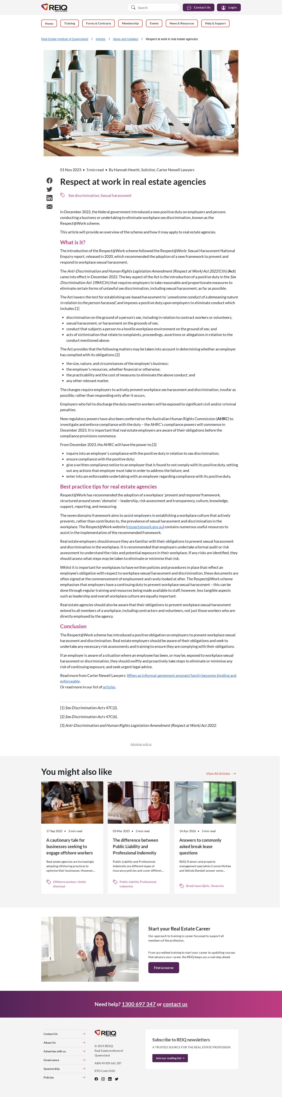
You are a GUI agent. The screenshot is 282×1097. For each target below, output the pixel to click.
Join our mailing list (170, 1058)
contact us (175, 1004)
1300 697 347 (139, 1004)
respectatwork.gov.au (145, 526)
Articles (100, 39)
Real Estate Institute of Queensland (64, 39)
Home (49, 23)
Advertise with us (141, 744)
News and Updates (125, 39)
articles (109, 687)
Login (229, 7)
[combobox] (153, 7)
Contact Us (199, 7)
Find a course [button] (163, 968)
